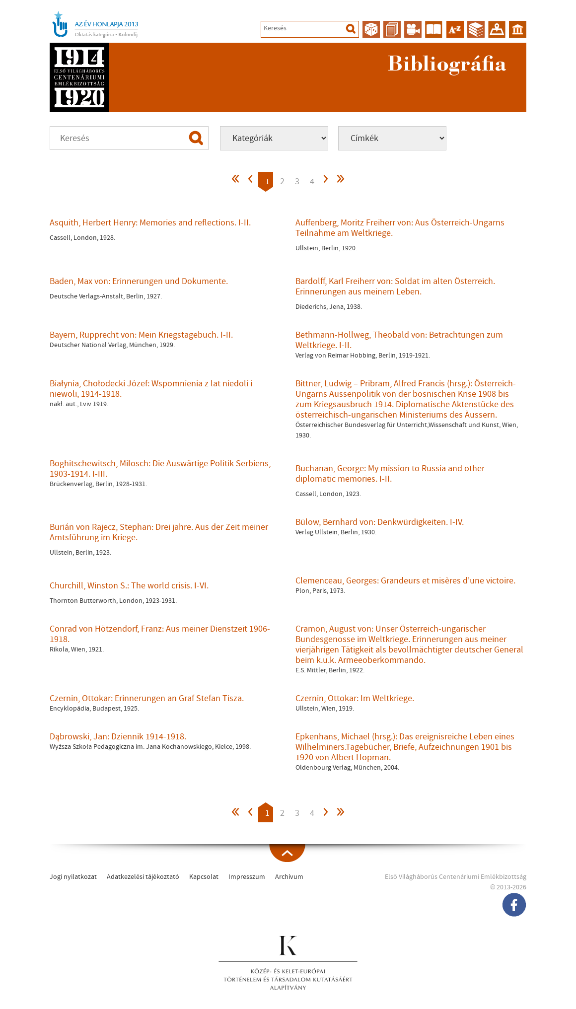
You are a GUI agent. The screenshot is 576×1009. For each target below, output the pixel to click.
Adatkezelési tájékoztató (143, 876)
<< (235, 181)
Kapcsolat (203, 876)
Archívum (289, 876)
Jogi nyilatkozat (73, 876)
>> (340, 181)
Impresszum (246, 876)
